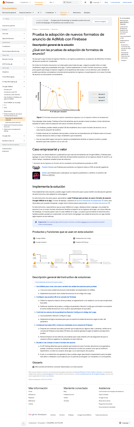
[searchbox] (13, 18)
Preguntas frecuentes (105, 404)
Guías (30, 391)
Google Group (103, 398)
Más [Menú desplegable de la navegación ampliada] (51, 2)
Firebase (34, 29)
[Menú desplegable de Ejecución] (69, 12)
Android (53, 415)
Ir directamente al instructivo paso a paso (49, 282)
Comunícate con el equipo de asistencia (111, 391)
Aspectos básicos (25, 12)
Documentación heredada (107, 407)
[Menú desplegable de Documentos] (45, 2)
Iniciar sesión (127, 2)
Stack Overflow (103, 394)
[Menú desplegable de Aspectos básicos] (33, 12)
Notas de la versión (104, 401)
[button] (11, 33)
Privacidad (41, 423)
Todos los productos (101, 415)
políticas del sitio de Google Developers (93, 374)
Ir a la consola (115, 2)
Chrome (61, 415)
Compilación (24, 2)
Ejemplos (87, 12)
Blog (106, 2)
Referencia (77, 12)
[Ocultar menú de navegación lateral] (23, 423)
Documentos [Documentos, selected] (39, 2)
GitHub (31, 404)
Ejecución (55, 29)
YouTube (66, 401)
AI (38, 12)
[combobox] (72, 2)
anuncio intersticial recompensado (89, 201)
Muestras (31, 398)
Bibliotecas (32, 401)
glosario (84, 222)
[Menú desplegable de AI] (41, 12)
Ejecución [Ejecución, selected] (63, 12)
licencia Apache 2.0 (49, 374)
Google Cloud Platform (84, 415)
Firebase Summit (69, 394)
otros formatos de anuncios (98, 203)
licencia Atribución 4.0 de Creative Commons (88, 372)
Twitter (66, 398)
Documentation (9, 8)
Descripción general (9, 12)
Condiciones (32, 423)
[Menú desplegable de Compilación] (30, 2)
